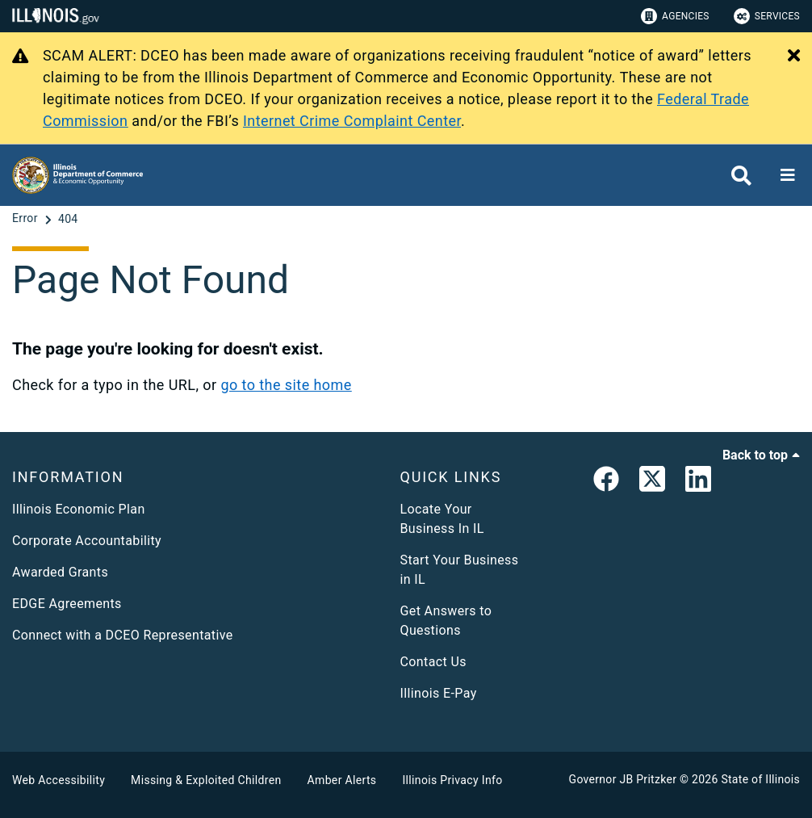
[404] (68, 218)
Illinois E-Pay (438, 693)
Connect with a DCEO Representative (122, 635)
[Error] (26, 218)
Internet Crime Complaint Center (352, 120)
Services (767, 16)
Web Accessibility (58, 780)
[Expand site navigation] (788, 175)
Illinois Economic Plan (78, 509)
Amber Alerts (342, 780)
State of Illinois (760, 779)
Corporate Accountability (86, 540)
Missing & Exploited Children (206, 780)
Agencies (675, 16)
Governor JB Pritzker (623, 779)
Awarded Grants (60, 572)
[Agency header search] (741, 176)
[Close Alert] (794, 56)
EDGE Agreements (67, 603)
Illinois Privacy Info (452, 780)
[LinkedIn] (698, 482)
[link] (606, 482)
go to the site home (285, 384)
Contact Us (433, 661)
